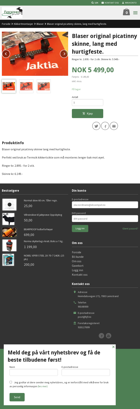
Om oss (76, 261)
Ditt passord (79, 213)
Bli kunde (78, 257)
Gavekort (78, 265)
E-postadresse (80, 199)
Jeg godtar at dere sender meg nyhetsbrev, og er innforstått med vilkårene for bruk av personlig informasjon (59, 384)
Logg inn (77, 270)
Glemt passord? (130, 228)
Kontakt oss (80, 274)
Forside (6, 24)
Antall (75, 97)
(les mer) (43, 386)
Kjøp (87, 113)
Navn (34, 370)
